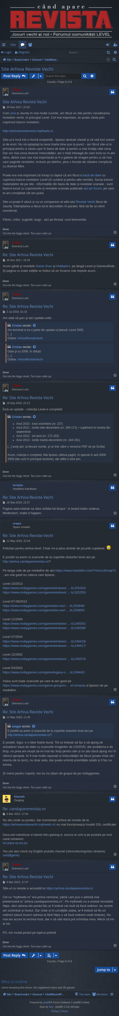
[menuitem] (60, 45)
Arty (51, 1007)
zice (13, 113)
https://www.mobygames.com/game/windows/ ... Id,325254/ (44, 588)
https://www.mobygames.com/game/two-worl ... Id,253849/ (44, 606)
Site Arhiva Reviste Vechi (27, 69)
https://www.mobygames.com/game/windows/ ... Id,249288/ (44, 628)
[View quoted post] (34, 325)
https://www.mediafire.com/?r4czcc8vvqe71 (85, 570)
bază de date (92, 175)
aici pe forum (92, 188)
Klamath (19, 796)
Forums (23, 45)
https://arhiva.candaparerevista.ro (69, 888)
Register (24, 52)
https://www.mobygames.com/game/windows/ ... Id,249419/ (44, 641)
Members (31, 45)
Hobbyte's (63, 266)
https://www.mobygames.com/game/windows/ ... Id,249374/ (44, 659)
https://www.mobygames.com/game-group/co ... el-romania (44, 685)
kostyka (18, 485)
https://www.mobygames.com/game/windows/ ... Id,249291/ (44, 623)
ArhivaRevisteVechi (30, 338)
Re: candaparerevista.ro (24, 808)
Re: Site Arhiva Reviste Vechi (28, 254)
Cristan (16, 89)
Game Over (44, 266)
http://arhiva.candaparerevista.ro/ (26, 561)
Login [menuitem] (108, 45)
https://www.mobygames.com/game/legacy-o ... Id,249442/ (44, 672)
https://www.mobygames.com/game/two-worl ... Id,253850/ (44, 610)
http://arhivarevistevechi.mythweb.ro (28, 131)
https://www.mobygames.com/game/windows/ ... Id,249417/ (44, 646)
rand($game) (11, 855)
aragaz (17, 523)
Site (13, 44)
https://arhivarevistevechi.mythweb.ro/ (29, 824)
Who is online (14, 981)
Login (8, 52)
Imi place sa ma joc (15, 843)
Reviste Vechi (85, 202)
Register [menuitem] (116, 45)
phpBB (47, 1002)
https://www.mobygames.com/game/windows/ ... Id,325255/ (44, 592)
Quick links (5, 45)
